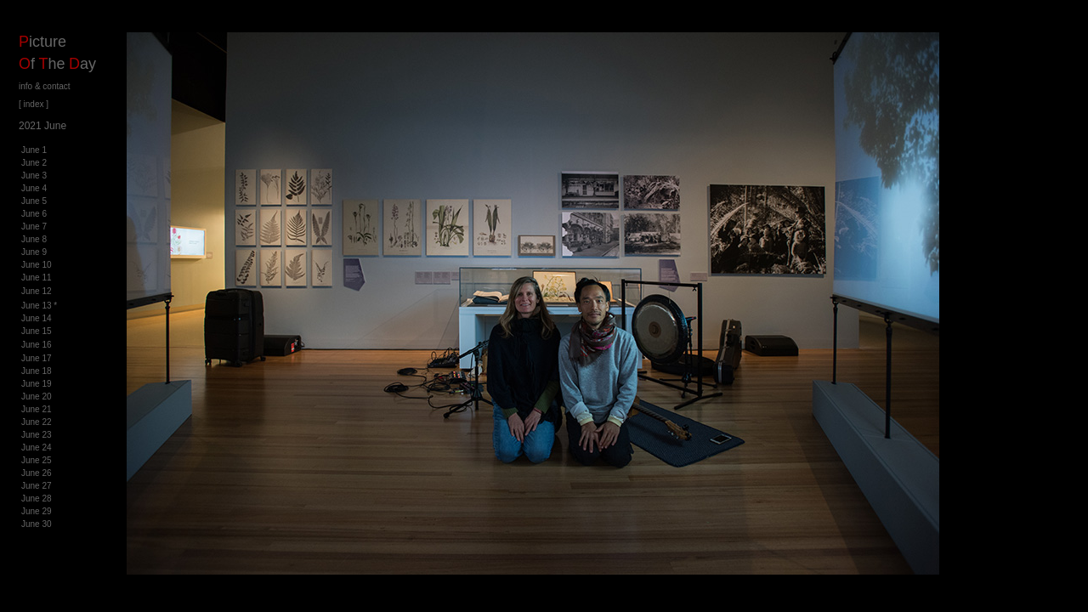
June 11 (36, 277)
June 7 (34, 226)
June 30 (36, 524)
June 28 (36, 498)
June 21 (36, 409)
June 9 (34, 252)
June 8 (34, 239)
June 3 (34, 175)
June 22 (36, 422)
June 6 (34, 213)
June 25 (36, 460)
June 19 (36, 383)
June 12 (36, 291)
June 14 (36, 318)
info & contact (45, 86)
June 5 (34, 201)
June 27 (36, 485)
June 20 (36, 396)
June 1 (34, 150)
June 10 (36, 264)
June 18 (36, 371)
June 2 (34, 162)
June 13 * (39, 305)
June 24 (36, 447)
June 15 (36, 331)
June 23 (36, 434)
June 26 (36, 473)
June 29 (36, 511)
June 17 (36, 358)
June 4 (34, 188)
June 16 (36, 344)
